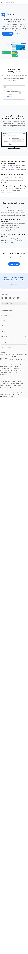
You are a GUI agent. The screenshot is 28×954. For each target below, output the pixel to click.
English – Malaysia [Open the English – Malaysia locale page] (14, 366)
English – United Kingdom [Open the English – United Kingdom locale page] (5, 372)
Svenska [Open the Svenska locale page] (2, 389)
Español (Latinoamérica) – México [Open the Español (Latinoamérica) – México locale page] (7, 381)
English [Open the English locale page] (12, 361)
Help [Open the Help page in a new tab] (26, 354)
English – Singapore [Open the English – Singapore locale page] (4, 370)
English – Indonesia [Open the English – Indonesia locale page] (23, 364)
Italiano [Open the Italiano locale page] (22, 383)
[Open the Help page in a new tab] (14, 356)
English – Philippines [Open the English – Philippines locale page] (17, 368)
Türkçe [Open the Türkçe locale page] (14, 389)
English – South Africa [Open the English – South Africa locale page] (16, 370)
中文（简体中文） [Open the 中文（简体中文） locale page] (16, 394)
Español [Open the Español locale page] (15, 372)
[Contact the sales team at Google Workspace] (20, 34)
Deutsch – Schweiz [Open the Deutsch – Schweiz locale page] (4, 361)
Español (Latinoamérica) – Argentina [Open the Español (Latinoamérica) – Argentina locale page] (8, 377)
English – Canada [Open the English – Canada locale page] (4, 364)
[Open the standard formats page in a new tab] (13, 179)
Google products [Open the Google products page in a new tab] (20, 354)
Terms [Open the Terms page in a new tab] (6, 354)
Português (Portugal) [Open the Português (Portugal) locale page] (15, 387)
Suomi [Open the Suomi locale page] (23, 387)
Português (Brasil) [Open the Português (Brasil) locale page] (4, 387)
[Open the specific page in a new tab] (13, 169)
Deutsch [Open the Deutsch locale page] (23, 359)
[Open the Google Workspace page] (9, 2)
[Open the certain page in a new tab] (14, 77)
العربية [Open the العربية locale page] (13, 392)
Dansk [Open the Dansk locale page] (17, 359)
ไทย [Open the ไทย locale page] (26, 392)
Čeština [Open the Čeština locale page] (12, 359)
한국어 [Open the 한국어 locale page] (1, 394)
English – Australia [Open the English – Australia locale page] (20, 361)
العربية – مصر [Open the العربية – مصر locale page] (20, 392)
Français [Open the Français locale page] (19, 381)
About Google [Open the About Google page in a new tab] (12, 354)
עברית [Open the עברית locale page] (8, 392)
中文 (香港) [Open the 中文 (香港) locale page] (7, 394)
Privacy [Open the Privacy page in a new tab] (1, 354)
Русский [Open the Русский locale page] (20, 389)
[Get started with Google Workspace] (8, 34)
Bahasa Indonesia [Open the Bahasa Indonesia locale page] (4, 359)
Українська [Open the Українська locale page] (2, 392)
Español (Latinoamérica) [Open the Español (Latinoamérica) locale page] (5, 374)
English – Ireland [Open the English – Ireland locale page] (3, 366)
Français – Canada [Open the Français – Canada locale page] (4, 383)
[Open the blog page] (7, 294)
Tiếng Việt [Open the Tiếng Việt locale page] (8, 389)
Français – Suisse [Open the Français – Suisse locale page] (15, 383)
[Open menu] (2, 2)
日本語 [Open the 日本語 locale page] (11, 396)
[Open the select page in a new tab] (3, 28)
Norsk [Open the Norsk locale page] (14, 385)
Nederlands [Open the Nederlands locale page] (8, 385)
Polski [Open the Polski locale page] (19, 385)
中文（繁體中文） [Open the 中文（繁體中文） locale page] (4, 396)
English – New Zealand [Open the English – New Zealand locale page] (5, 368)
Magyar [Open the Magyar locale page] (1, 385)
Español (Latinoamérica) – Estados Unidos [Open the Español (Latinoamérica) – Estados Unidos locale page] (9, 379)
